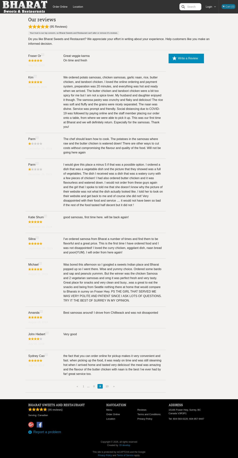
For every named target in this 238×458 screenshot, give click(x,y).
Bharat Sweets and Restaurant (56, 405)
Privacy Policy (144, 418)
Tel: (186, 418)
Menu (109, 409)
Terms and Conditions (149, 414)
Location (78, 6)
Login (209, 6)
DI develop (124, 445)
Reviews (141, 409)
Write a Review (185, 58)
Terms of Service (125, 455)
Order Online (60, 6)
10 (107, 386)
